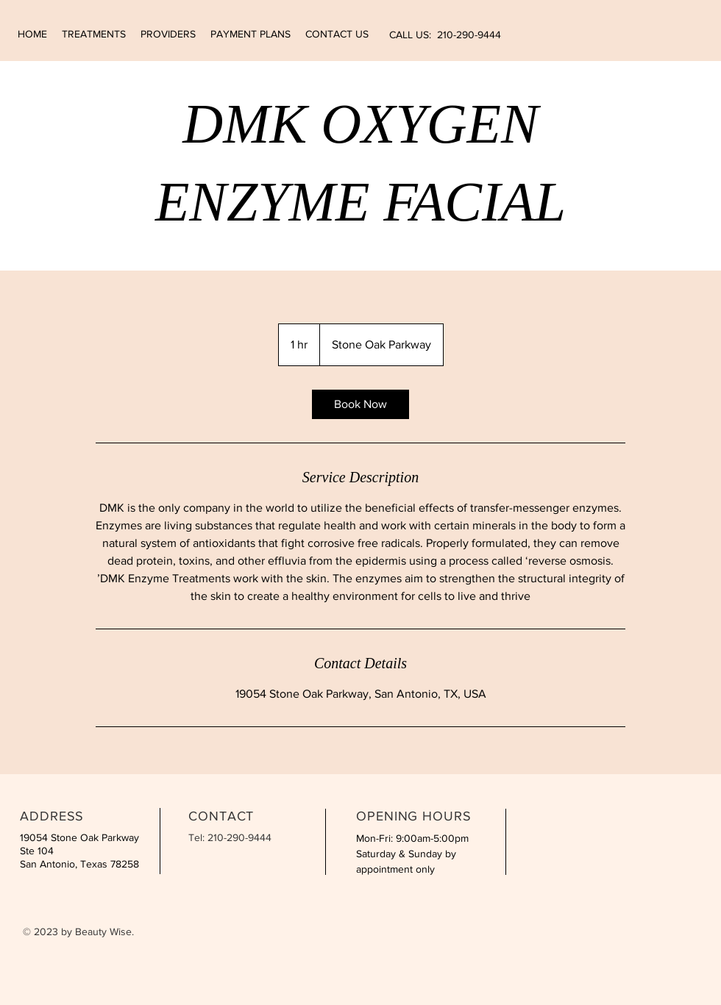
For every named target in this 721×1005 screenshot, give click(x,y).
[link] (360, 404)
